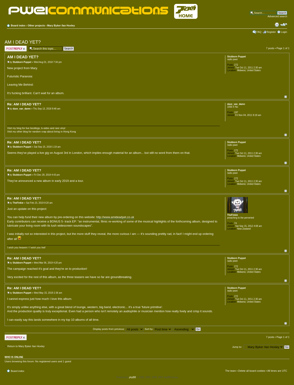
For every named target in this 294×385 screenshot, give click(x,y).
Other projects (36, 25)
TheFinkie (18, 203)
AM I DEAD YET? (23, 42)
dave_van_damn (22, 108)
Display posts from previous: (118, 329)
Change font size (283, 24)
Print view (276, 24)
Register (271, 32)
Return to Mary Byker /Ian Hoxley (26, 346)
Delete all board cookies (251, 370)
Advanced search (277, 16)
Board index (18, 25)
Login (284, 32)
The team (230, 370)
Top (285, 97)
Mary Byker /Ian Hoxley (61, 25)
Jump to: (237, 347)
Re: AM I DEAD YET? (24, 104)
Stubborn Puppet (22, 62)
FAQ (258, 32)
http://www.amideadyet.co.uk (115, 217)
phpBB (132, 377)
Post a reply (16, 48)
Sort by (158, 329)
